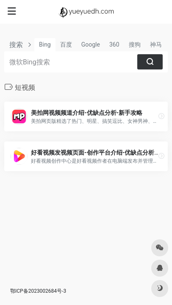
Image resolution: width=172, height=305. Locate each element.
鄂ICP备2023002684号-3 (38, 291)
